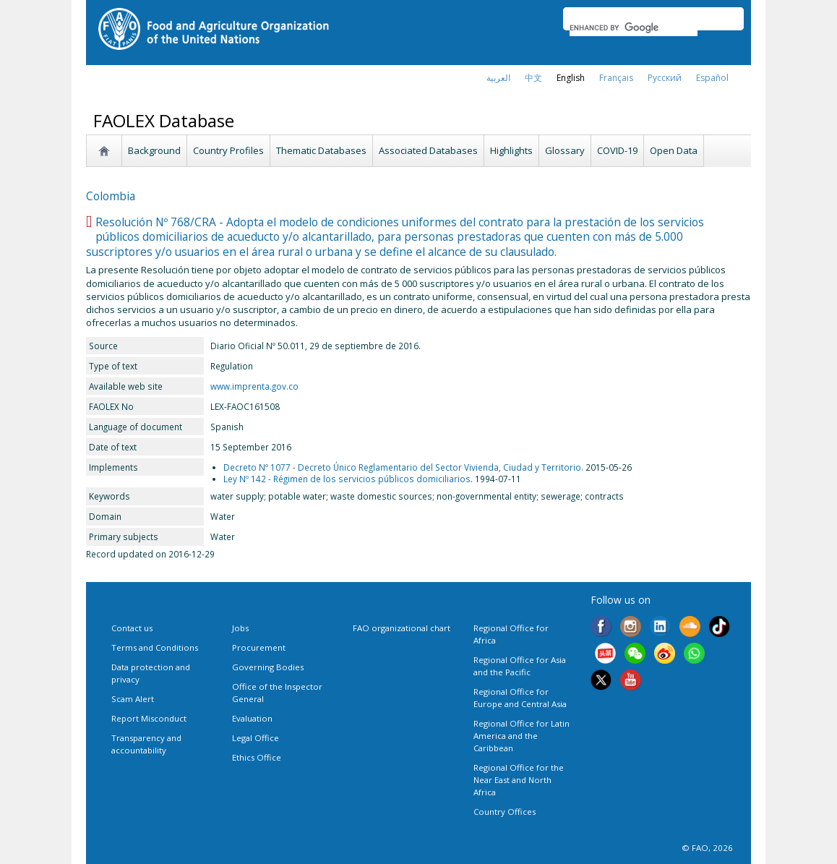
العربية (498, 78)
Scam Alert (132, 698)
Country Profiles (228, 150)
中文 (533, 78)
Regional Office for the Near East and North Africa (518, 779)
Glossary (565, 150)
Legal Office (255, 737)
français (616, 78)
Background (154, 150)
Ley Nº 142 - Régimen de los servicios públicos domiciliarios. (348, 478)
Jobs (240, 628)
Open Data (674, 150)
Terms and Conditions (154, 647)
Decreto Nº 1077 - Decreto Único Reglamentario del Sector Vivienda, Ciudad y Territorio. (403, 467)
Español (712, 78)
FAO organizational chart (401, 628)
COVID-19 (617, 150)
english (571, 78)
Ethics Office (256, 757)
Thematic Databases (321, 150)
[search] (634, 27)
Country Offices (504, 811)
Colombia (110, 196)
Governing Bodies (268, 667)
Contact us (132, 628)
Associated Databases (428, 150)
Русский (665, 78)
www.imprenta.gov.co (254, 386)
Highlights (511, 150)
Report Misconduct (148, 718)
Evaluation (252, 718)
